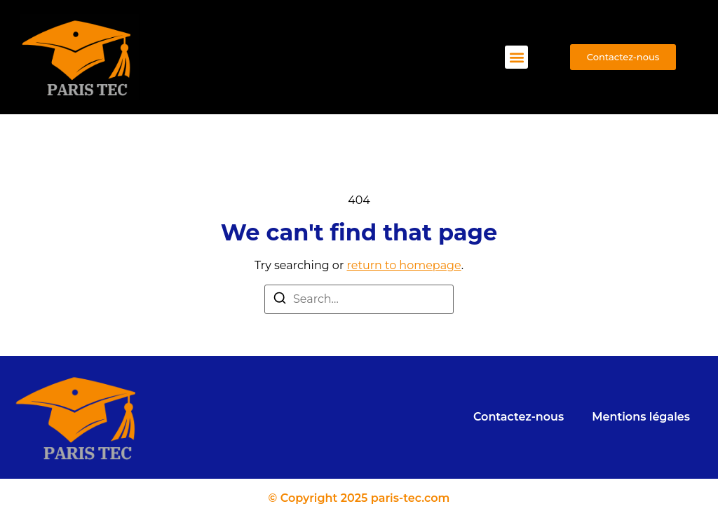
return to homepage (404, 265)
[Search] (280, 300)
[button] (516, 57)
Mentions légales (641, 416)
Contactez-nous (518, 416)
